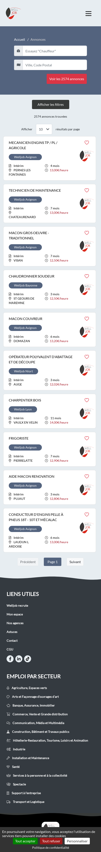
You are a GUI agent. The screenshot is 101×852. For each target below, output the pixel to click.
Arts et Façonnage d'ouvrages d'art (33, 696)
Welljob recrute (17, 605)
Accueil (19, 39)
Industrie (16, 749)
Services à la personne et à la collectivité (37, 775)
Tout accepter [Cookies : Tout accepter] (25, 841)
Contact (12, 640)
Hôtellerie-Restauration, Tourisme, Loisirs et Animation (47, 740)
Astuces (12, 632)
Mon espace (15, 614)
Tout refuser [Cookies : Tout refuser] (51, 841)
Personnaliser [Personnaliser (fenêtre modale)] (77, 841)
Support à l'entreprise (24, 793)
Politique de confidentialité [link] (50, 847)
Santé (13, 767)
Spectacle (16, 784)
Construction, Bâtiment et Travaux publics (38, 732)
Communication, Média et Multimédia (35, 723)
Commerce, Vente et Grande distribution (37, 714)
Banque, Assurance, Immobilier (31, 705)
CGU (10, 649)
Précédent (28, 562)
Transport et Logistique (25, 802)
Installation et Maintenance (28, 758)
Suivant (75, 562)
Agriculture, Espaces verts (27, 688)
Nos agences (15, 623)
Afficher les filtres (50, 104)
